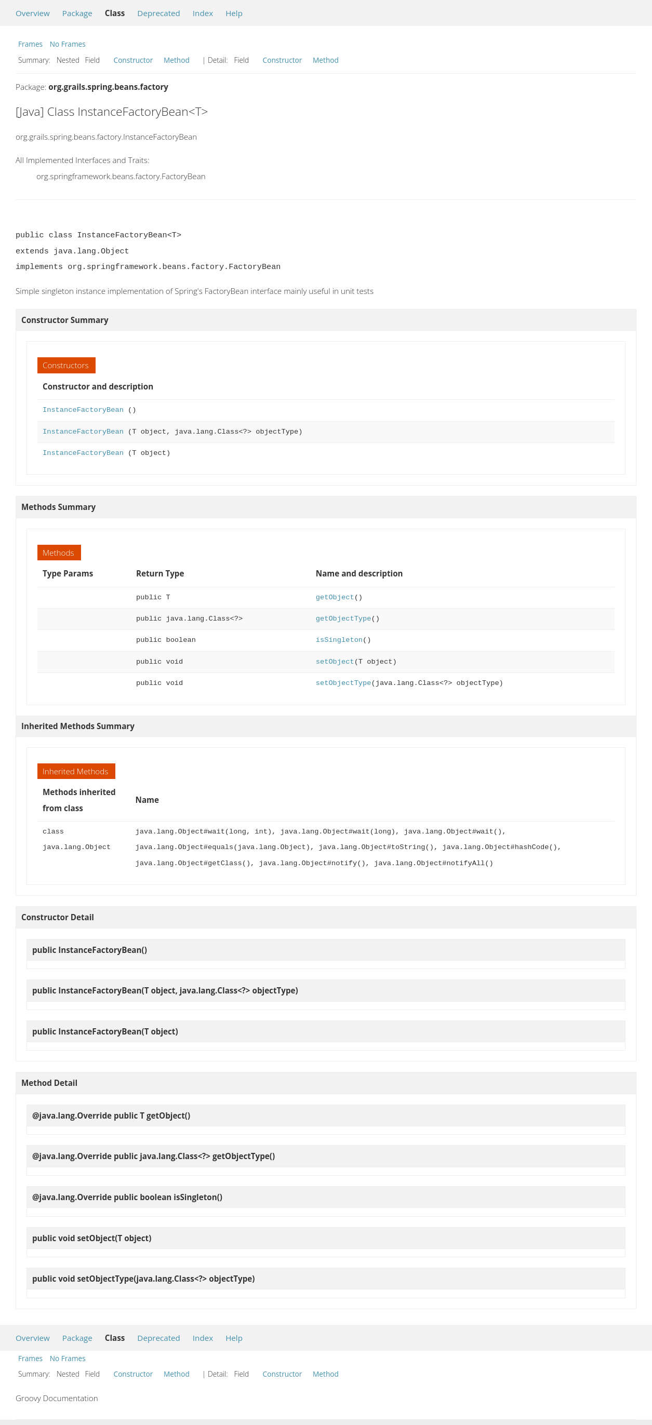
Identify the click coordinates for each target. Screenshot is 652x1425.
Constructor (133, 60)
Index (203, 13)
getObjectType (343, 619)
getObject (335, 597)
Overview (33, 13)
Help (234, 13)
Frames (30, 44)
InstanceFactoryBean (83, 410)
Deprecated (158, 13)
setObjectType (343, 683)
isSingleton (339, 640)
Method (177, 60)
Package (77, 13)
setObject (335, 662)
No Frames (68, 44)
